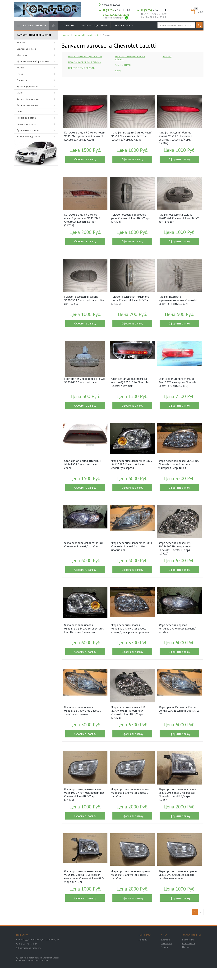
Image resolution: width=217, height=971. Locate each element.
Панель (185, 947)
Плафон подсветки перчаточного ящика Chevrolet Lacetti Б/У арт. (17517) (177, 300)
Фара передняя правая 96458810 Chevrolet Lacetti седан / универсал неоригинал (130, 628)
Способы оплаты (123, 25)
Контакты (68, 25)
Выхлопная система (26, 48)
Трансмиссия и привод (28, 130)
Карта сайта (188, 939)
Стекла (20, 111)
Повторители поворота (81, 68)
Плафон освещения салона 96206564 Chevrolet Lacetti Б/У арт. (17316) (84, 300)
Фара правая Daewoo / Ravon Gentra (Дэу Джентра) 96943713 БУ (179, 710)
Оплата (164, 947)
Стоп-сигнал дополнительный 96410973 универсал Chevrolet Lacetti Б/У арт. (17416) (178, 382)
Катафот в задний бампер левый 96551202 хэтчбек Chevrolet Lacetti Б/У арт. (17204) (131, 136)
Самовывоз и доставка (94, 25)
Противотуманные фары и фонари (130, 58)
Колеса (20, 67)
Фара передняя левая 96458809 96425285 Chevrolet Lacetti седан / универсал (131, 464)
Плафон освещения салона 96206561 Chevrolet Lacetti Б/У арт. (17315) (178, 218)
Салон (20, 92)
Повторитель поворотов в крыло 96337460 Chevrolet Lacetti (84, 380)
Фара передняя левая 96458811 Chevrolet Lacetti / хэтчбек (84, 544)
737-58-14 (116, 10)
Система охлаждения (27, 105)
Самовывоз (166, 943)
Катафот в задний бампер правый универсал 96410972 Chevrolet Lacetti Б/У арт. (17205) (82, 220)
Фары (118, 70)
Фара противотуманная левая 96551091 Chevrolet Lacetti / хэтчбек (130, 792)
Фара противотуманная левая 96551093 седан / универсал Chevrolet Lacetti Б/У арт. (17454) (177, 794)
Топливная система (26, 117)
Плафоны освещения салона (84, 62)
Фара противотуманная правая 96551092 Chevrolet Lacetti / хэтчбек (130, 874)
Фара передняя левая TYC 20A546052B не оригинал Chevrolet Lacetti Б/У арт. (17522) (174, 548)
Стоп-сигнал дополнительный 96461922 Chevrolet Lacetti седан (82, 464)
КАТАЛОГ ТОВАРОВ (31, 25)
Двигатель (22, 55)
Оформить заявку (85, 159)
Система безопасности (28, 99)
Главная (65, 35)
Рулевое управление (27, 86)
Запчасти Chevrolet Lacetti (86, 35)
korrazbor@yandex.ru (30, 947)
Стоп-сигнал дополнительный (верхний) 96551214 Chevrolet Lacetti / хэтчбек (130, 382)
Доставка (165, 939)
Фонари (167, 56)
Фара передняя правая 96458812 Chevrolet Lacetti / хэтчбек (176, 628)
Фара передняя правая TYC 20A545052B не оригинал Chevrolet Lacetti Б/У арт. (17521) (128, 712)
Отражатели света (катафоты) (85, 56)
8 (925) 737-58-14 (28, 943)
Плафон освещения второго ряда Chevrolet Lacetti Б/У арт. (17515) (130, 218)
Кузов (20, 73)
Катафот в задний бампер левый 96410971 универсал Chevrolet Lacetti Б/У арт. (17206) (84, 136)
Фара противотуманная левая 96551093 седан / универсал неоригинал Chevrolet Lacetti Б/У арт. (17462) (84, 876)
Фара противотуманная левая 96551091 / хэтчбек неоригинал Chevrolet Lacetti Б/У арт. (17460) (84, 794)
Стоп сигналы (123, 64)
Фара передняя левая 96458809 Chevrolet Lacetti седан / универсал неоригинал (178, 464)
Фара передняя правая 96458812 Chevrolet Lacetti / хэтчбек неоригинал (82, 710)
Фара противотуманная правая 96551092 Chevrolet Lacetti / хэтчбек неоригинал (177, 874)
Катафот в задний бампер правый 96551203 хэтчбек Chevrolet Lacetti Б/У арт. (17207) (175, 138)
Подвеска (22, 80)
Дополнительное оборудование (33, 61)
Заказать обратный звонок (116, 14)
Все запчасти (188, 943)
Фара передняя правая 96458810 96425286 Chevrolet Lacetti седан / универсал (84, 628)
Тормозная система (26, 124)
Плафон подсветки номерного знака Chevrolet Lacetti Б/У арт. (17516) (131, 300)
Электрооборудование (28, 136)
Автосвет (21, 42)
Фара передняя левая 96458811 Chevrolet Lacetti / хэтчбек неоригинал (131, 546)
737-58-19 (154, 10)
